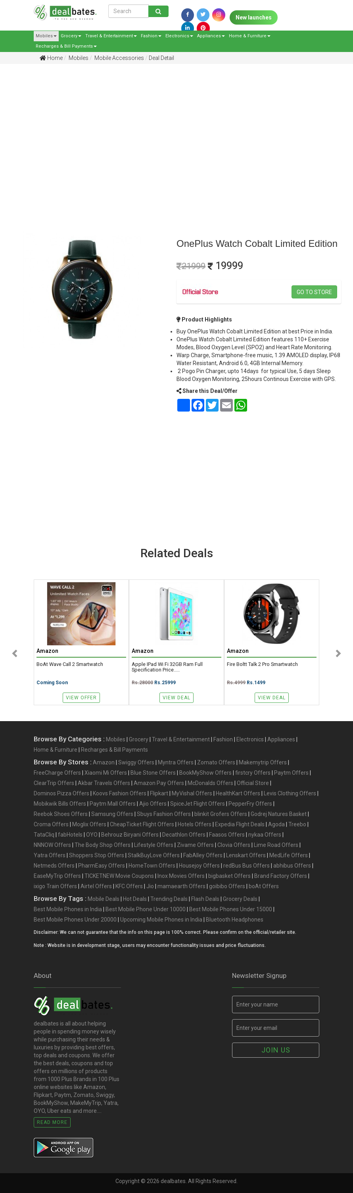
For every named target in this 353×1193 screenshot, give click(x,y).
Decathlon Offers (183, 834)
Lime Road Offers (276, 845)
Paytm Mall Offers (113, 803)
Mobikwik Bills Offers (60, 803)
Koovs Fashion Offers (119, 793)
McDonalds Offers (210, 783)
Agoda (276, 824)
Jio (150, 886)
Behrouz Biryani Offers (130, 834)
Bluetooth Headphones (234, 919)
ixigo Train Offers (55, 886)
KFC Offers (129, 886)
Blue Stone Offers (153, 773)
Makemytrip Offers (263, 762)
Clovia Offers (233, 845)
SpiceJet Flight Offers (197, 803)
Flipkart (159, 793)
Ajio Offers (153, 803)
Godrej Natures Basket (279, 814)
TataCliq (44, 834)
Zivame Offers (195, 845)
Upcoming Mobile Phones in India (161, 919)
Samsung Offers (112, 814)
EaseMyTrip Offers (57, 876)
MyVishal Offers (192, 793)
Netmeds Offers (54, 865)
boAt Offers (264, 886)
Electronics (179, 35)
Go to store (314, 292)
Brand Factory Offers (280, 876)
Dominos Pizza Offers (61, 793)
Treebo (297, 824)
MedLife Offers (288, 855)
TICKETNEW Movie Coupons (119, 876)
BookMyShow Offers (205, 773)
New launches (254, 17)
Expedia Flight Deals (240, 824)
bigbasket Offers (229, 876)
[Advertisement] (170, 131)
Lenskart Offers (246, 855)
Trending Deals (169, 899)
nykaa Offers (264, 834)
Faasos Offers (227, 834)
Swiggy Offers (136, 762)
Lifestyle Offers (153, 845)
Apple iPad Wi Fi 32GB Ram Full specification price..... (167, 667)
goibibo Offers (227, 886)
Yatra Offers (49, 855)
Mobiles (46, 35)
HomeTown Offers (152, 865)
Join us (275, 1050)
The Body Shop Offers (102, 845)
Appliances (211, 35)
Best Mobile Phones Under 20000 (75, 919)
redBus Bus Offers (246, 865)
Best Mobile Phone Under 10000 (146, 909)
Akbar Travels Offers (104, 783)
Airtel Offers (96, 886)
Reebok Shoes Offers (61, 814)
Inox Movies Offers (181, 876)
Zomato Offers (216, 762)
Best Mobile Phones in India (68, 909)
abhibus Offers (292, 865)
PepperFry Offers (250, 803)
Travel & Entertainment (111, 35)
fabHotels (70, 834)
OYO (92, 834)
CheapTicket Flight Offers (142, 824)
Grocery (71, 35)
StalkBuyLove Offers (154, 855)
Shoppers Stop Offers (96, 855)
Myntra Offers (176, 762)
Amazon (104, 762)
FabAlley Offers (203, 855)
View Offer (81, 697)
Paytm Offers (291, 773)
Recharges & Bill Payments (66, 46)
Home (51, 58)
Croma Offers (51, 824)
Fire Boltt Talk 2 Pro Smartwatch (262, 664)
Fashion (151, 35)
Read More (52, 1122)
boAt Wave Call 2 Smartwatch (69, 664)
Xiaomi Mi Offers (105, 773)
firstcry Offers (253, 773)
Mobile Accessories (118, 58)
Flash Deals (205, 899)
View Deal (176, 697)
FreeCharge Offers (57, 773)
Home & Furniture (250, 35)
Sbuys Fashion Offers (164, 814)
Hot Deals (135, 899)
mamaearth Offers (181, 886)
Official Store (253, 783)
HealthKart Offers (238, 793)
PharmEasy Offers (101, 865)
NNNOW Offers (52, 845)
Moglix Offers (89, 824)
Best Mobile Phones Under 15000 (230, 909)
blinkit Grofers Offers (220, 814)
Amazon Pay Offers (159, 783)
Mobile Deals (103, 899)
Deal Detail (161, 58)
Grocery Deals (240, 899)
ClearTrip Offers (54, 783)
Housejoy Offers (199, 865)
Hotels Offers (194, 824)
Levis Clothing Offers (290, 793)
